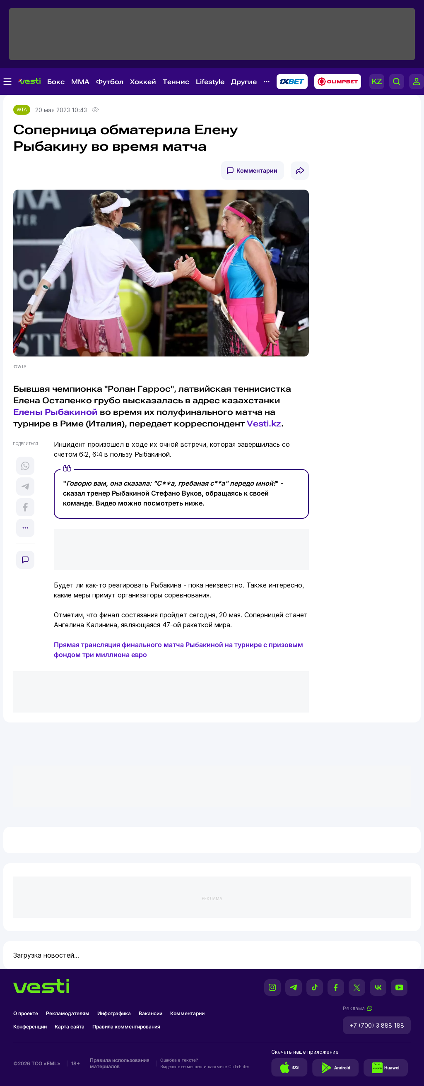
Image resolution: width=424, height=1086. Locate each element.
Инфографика (114, 1013)
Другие (244, 82)
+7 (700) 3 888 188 (376, 1025)
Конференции (30, 1026)
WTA (22, 109)
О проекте (25, 1013)
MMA (80, 82)
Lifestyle (210, 82)
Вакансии (150, 1013)
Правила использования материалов (119, 1063)
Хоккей (143, 82)
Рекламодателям (67, 1013)
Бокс (56, 82)
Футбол (109, 82)
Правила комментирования (126, 1026)
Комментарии (256, 170)
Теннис (176, 82)
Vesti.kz (264, 424)
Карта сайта (69, 1026)
